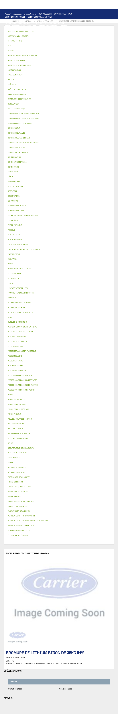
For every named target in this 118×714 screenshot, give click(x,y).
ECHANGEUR (75, 35)
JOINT (35, 106)
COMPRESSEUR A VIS (63, 14)
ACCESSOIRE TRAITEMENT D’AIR (19, 93)
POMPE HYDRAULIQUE (14, 63)
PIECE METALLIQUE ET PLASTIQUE (41, 81)
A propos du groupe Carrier (25, 14)
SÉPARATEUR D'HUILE (32, 69)
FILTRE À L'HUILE (12, 69)
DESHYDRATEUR (56, 75)
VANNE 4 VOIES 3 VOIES (74, 87)
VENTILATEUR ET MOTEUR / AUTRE (66, 44)
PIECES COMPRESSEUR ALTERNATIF (20, 26)
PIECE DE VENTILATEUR (36, 47)
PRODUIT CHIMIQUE (53, 102)
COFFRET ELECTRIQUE (15, 53)
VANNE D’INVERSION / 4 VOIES (45, 78)
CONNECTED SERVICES (15, 60)
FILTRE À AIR (42, 93)
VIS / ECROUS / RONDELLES (44, 109)
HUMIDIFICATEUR (59, 93)
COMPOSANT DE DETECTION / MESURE (44, 35)
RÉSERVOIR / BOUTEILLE (16, 87)
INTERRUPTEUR (60, 50)
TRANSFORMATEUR (35, 53)
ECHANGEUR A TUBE (47, 38)
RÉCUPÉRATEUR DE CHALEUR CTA (50, 96)
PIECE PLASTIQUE (67, 81)
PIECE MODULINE (31, 115)
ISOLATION (34, 87)
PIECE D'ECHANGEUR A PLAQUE (72, 38)
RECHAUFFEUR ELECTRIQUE (57, 57)
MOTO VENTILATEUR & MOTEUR (46, 41)
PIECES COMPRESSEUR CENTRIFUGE (48, 23)
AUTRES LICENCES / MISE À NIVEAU (70, 99)
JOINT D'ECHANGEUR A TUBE (17, 41)
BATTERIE (9, 38)
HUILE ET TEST (63, 66)
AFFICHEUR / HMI (50, 32)
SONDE (40, 57)
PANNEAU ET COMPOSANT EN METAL (20, 84)
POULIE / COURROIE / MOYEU (17, 106)
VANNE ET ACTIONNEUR (51, 87)
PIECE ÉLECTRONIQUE (17, 370)
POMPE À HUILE (51, 69)
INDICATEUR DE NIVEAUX (52, 106)
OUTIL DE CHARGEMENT (15, 35)
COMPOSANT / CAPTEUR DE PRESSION (49, 72)
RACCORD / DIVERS (73, 106)
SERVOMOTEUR (11, 90)
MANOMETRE (62, 115)
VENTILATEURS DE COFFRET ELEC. (20, 57)
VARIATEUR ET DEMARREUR (17, 50)
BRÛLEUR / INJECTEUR (75, 112)
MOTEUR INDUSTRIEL (14, 47)
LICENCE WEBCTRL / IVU (16, 99)
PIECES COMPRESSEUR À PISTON (53, 26)
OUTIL (60, 112)
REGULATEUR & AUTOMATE (72, 32)
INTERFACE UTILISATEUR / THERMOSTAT (22, 32)
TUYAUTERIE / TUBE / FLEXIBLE (28, 102)
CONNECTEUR (78, 57)
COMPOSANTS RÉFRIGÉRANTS (18, 72)
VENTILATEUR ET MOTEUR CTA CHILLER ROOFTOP (26, 44)
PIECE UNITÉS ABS (13, 115)
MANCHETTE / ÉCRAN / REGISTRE (19, 96)
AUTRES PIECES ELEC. (63, 60)
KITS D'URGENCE (47, 112)
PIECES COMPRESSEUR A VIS (17, 23)
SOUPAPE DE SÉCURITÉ (36, 75)
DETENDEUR (66, 78)
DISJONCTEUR (52, 53)
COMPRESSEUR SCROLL (15, 17)
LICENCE (72, 96)
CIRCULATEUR (54, 63)
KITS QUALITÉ (48, 115)
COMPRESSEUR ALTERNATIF (40, 17)
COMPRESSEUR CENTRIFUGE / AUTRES (21, 20)
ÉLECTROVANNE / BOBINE (48, 90)
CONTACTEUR (37, 50)
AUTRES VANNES (68, 90)
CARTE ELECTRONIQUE (39, 29)
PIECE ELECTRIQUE (58, 47)
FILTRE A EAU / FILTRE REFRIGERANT (21, 112)
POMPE (78, 60)
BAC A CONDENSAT (47, 84)
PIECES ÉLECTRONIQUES (16, 29)
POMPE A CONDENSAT (36, 63)
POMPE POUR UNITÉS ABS (43, 66)
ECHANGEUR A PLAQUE (26, 38)
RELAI (48, 50)
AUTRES (8, 102)
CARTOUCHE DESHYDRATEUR (17, 78)
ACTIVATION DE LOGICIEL (40, 99)
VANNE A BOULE (27, 90)
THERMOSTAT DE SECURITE (39, 60)
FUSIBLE (65, 53)
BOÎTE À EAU (63, 84)
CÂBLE (73, 50)
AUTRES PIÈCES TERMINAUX (17, 109)
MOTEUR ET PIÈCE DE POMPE (17, 66)
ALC (65, 35)
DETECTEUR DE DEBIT (14, 75)
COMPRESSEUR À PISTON (52, 20)
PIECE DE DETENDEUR (14, 81)
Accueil (8, 14)
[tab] (59, 118)
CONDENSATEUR (78, 53)
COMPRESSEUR (45, 14)
